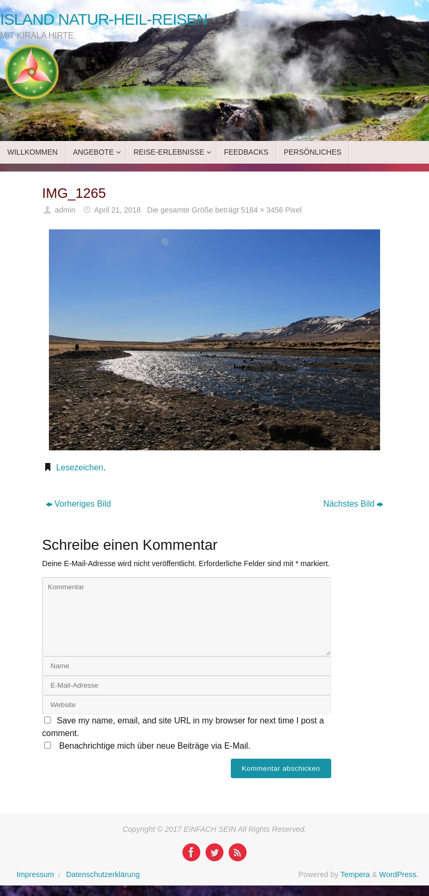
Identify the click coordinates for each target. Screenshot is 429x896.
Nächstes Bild (353, 503)
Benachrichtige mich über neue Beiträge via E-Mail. (154, 745)
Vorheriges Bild (78, 503)
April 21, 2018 (117, 210)
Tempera (355, 874)
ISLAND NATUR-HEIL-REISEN (104, 19)
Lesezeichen (80, 467)
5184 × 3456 (262, 210)
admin (65, 210)
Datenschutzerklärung (103, 874)
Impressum (35, 874)
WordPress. (398, 874)
